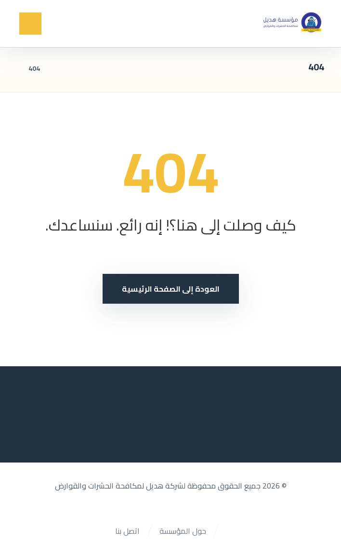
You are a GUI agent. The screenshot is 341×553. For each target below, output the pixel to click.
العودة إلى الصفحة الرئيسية (171, 289)
